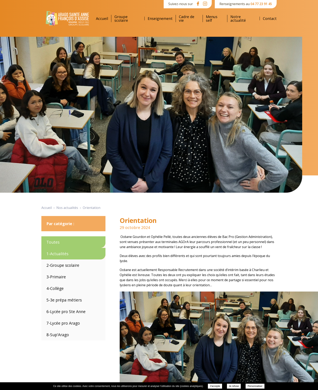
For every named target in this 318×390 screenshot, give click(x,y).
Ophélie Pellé (161, 236)
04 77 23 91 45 (261, 4)
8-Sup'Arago (57, 334)
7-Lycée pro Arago (63, 323)
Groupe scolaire (121, 18)
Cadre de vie (186, 18)
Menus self (211, 18)
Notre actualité (238, 18)
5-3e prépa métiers (64, 300)
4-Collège (55, 288)
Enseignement (160, 18)
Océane (126, 236)
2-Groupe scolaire (62, 265)
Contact (270, 18)
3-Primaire (56, 277)
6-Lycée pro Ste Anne (66, 311)
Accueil (102, 18)
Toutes (52, 242)
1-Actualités (57, 253)
